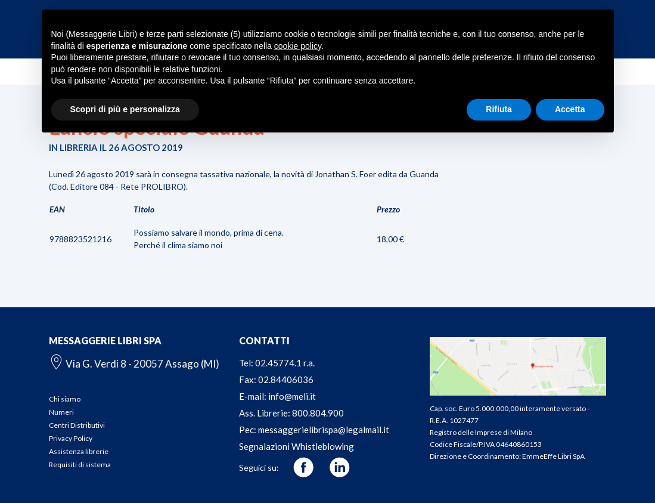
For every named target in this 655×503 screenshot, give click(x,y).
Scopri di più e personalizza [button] (125, 109)
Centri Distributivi (77, 425)
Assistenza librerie (78, 451)
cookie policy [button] (297, 46)
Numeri (61, 412)
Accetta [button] (570, 109)
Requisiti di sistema (80, 464)
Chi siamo (64, 398)
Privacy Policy (70, 438)
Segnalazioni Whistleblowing (296, 446)
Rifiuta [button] (499, 109)
